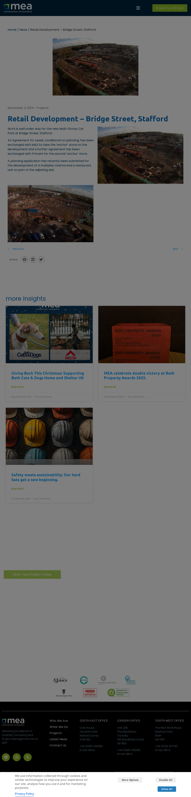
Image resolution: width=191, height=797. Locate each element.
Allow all (166, 789)
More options (130, 780)
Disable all (165, 780)
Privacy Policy (24, 794)
